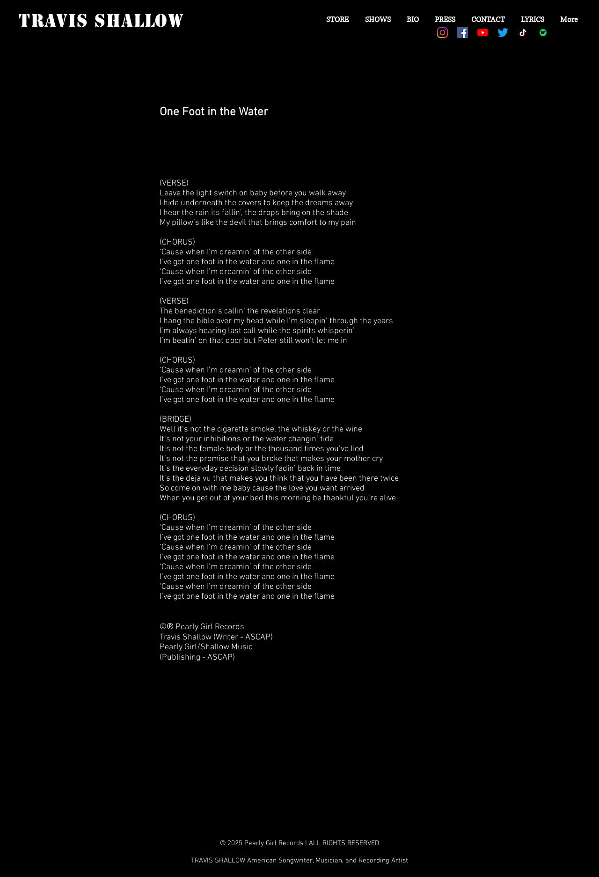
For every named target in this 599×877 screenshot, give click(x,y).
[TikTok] (523, 32)
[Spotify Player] (218, 145)
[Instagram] (442, 32)
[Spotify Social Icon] (543, 32)
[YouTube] (482, 32)
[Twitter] (502, 32)
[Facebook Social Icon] (462, 32)
